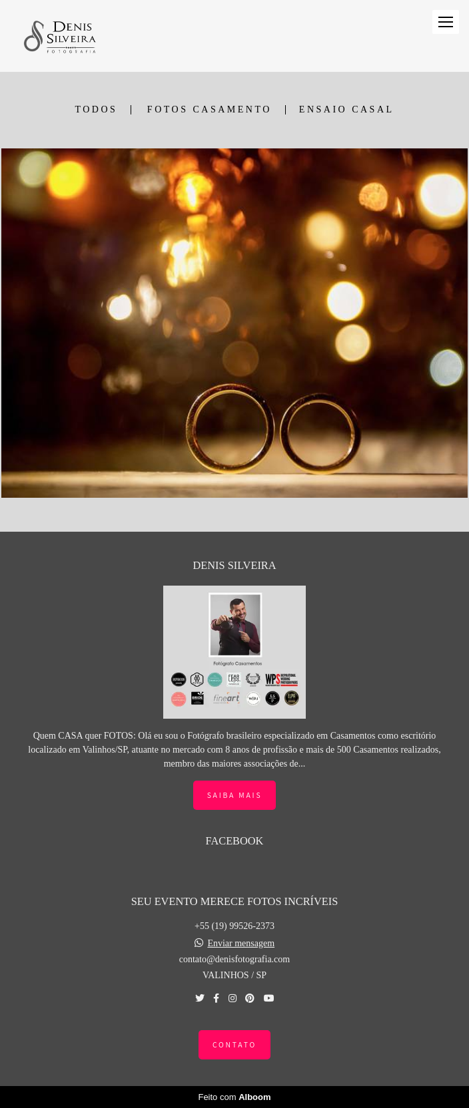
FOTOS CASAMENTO (209, 109)
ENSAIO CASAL (346, 109)
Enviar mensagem (240, 943)
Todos (96, 109)
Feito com (234, 1097)
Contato (234, 1044)
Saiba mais (234, 795)
